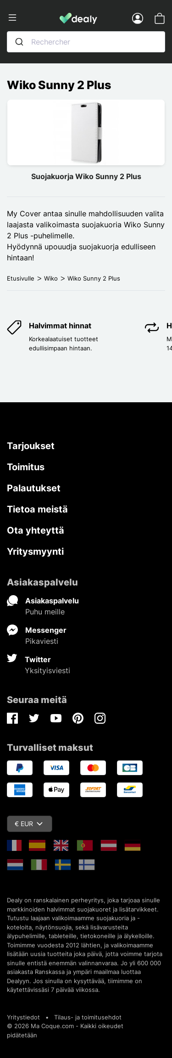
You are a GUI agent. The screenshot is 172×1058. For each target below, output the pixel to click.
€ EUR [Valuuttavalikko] (29, 823)
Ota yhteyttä (35, 530)
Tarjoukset (31, 445)
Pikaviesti (41, 641)
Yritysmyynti (35, 551)
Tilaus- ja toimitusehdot (88, 1017)
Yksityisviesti (47, 670)
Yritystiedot (23, 1017)
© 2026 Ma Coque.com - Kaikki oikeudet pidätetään (65, 1030)
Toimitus (25, 467)
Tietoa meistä (37, 509)
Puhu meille (45, 611)
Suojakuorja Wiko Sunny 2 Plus (86, 176)
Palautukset (34, 488)
